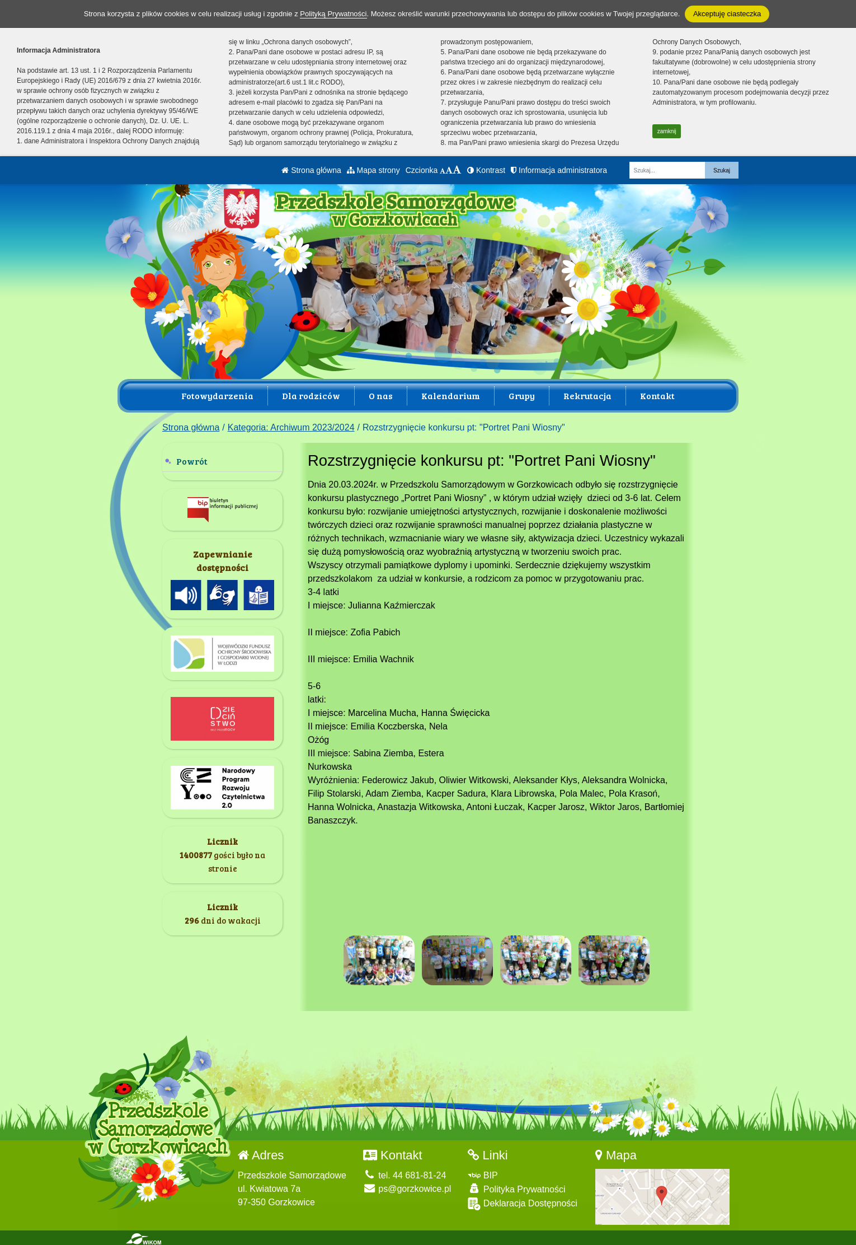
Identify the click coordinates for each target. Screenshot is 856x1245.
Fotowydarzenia (217, 395)
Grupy (522, 395)
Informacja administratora (559, 170)
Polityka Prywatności (516, 1186)
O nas (381, 395)
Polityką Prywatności (333, 14)
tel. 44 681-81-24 (404, 1173)
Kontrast (486, 170)
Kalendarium (450, 395)
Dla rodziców (311, 395)
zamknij (666, 131)
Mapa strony (373, 170)
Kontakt (657, 395)
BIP (482, 1173)
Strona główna (311, 170)
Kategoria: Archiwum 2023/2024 (291, 427)
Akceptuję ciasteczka (727, 14)
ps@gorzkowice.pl (407, 1186)
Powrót (192, 461)
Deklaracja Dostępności (522, 1201)
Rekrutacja (587, 395)
